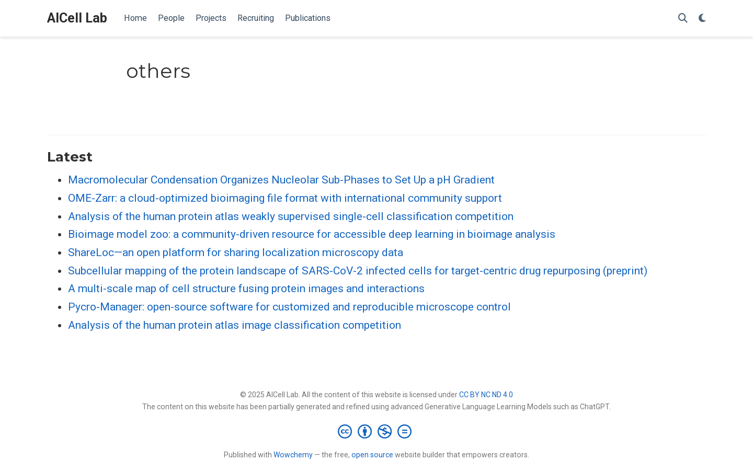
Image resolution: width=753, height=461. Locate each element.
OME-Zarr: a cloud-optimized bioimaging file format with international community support (285, 198)
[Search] (683, 19)
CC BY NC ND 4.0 (486, 394)
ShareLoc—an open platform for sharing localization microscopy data (235, 252)
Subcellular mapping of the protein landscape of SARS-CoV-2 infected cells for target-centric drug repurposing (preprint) (357, 270)
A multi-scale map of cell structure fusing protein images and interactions (246, 288)
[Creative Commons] (377, 431)
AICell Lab (77, 18)
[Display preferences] (702, 19)
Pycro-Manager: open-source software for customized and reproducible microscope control (289, 307)
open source (372, 455)
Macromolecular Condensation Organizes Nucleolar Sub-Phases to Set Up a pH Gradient (281, 180)
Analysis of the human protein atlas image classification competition (234, 325)
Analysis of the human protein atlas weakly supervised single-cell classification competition (291, 216)
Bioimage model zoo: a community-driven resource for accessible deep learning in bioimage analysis (311, 234)
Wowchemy (293, 455)
